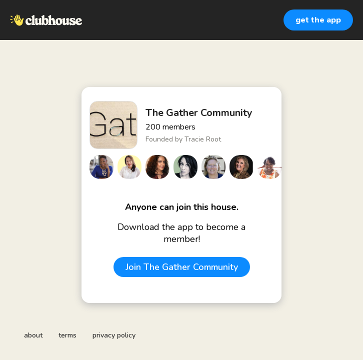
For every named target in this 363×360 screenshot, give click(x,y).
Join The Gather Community (182, 267)
